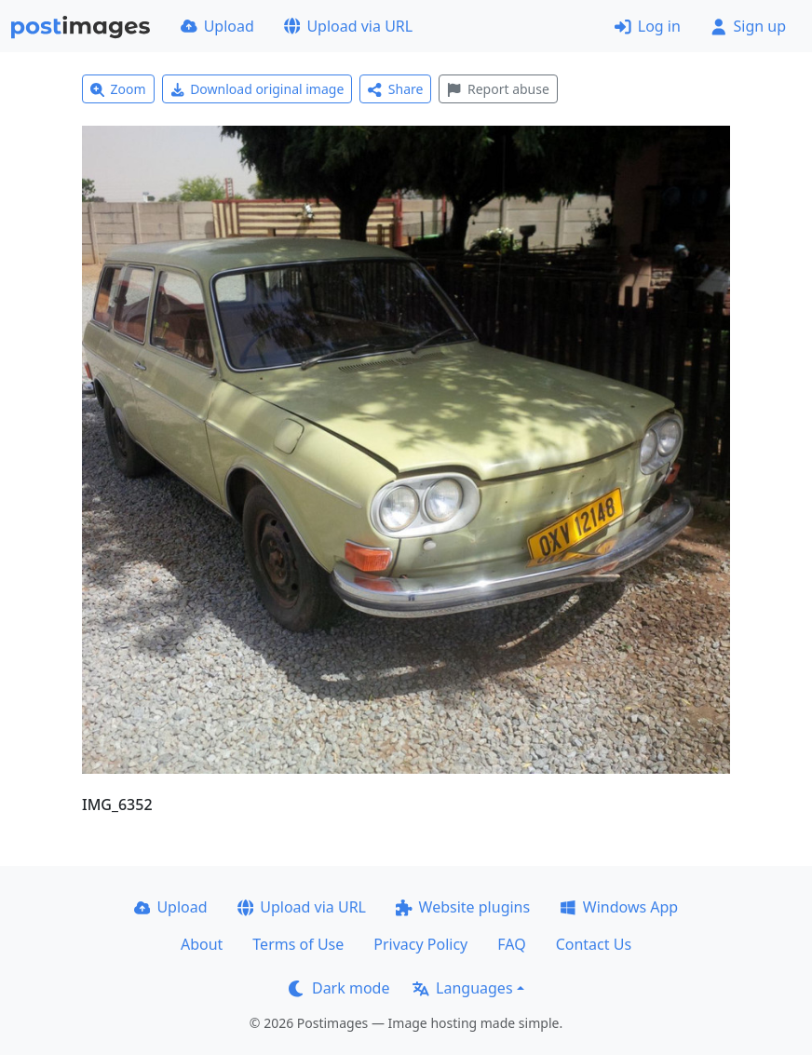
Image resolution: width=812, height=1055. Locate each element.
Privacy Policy (420, 944)
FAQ (511, 944)
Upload (217, 26)
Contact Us (593, 944)
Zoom (118, 89)
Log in (648, 26)
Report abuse (497, 89)
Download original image (257, 89)
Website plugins (463, 907)
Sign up (748, 26)
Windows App (619, 907)
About (202, 944)
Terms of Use (298, 944)
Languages (462, 988)
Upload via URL (348, 26)
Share (395, 89)
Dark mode (339, 988)
